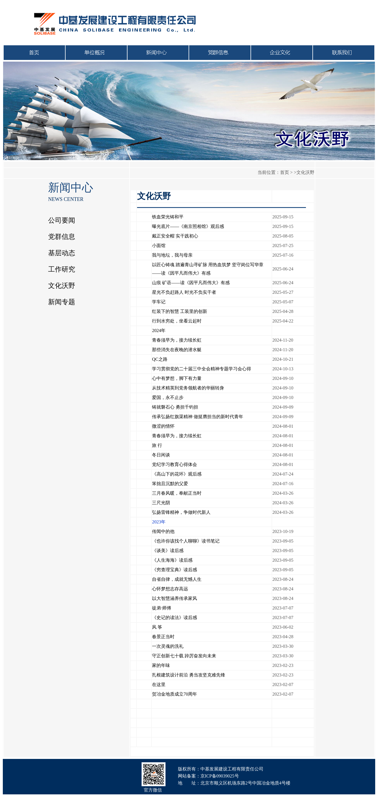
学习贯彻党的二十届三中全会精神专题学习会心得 (201, 368)
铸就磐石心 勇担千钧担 (175, 407)
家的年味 (161, 665)
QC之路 (159, 359)
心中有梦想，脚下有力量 (177, 378)
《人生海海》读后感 (172, 560)
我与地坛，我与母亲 (172, 255)
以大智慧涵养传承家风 (174, 598)
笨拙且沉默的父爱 (170, 483)
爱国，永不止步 (168, 397)
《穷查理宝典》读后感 (174, 569)
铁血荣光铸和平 (168, 216)
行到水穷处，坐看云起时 (177, 321)
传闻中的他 (163, 531)
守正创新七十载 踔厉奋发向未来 (184, 655)
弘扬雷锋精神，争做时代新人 (181, 512)
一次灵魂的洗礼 (168, 646)
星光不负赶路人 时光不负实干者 (184, 292)
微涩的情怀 (163, 426)
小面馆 (158, 245)
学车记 (158, 301)
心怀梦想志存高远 (170, 588)
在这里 (158, 684)
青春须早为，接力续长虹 (177, 340)
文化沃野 (61, 285)
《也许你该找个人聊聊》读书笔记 (186, 541)
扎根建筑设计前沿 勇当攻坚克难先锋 (188, 675)
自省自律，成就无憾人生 (177, 579)
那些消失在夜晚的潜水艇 (177, 349)
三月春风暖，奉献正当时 (177, 493)
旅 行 (157, 445)
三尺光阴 (161, 502)
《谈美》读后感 (168, 550)
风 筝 (157, 627)
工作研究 (61, 269)
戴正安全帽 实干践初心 (175, 236)
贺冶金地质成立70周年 (174, 694)
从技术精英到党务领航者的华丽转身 (188, 388)
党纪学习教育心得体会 (174, 464)
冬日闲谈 (161, 454)
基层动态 (61, 253)
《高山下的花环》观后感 (177, 474)
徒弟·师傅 (161, 608)
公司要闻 (61, 220)
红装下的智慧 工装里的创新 (179, 311)
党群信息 (61, 236)
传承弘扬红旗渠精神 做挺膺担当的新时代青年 (197, 416)
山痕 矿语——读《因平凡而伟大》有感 (191, 282)
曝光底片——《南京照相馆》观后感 (188, 226)
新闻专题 (61, 302)
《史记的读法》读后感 (174, 617)
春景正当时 (163, 636)
